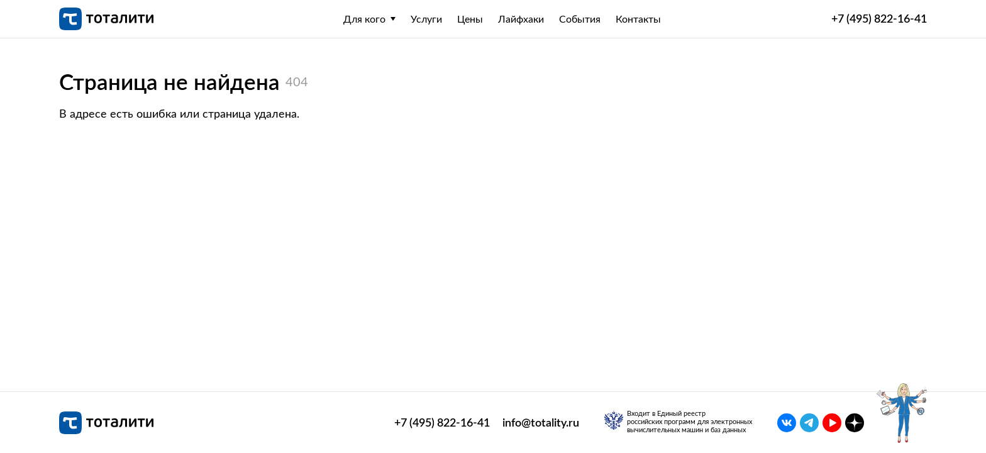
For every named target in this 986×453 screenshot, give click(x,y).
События (580, 19)
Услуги (426, 19)
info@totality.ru (540, 423)
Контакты (638, 19)
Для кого (364, 19)
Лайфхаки (521, 19)
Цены (470, 19)
